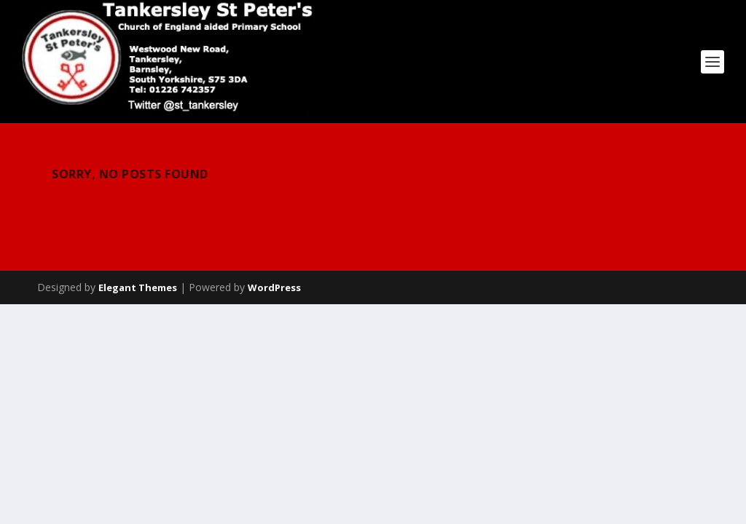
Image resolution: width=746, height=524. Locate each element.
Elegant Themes (137, 287)
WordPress (274, 287)
